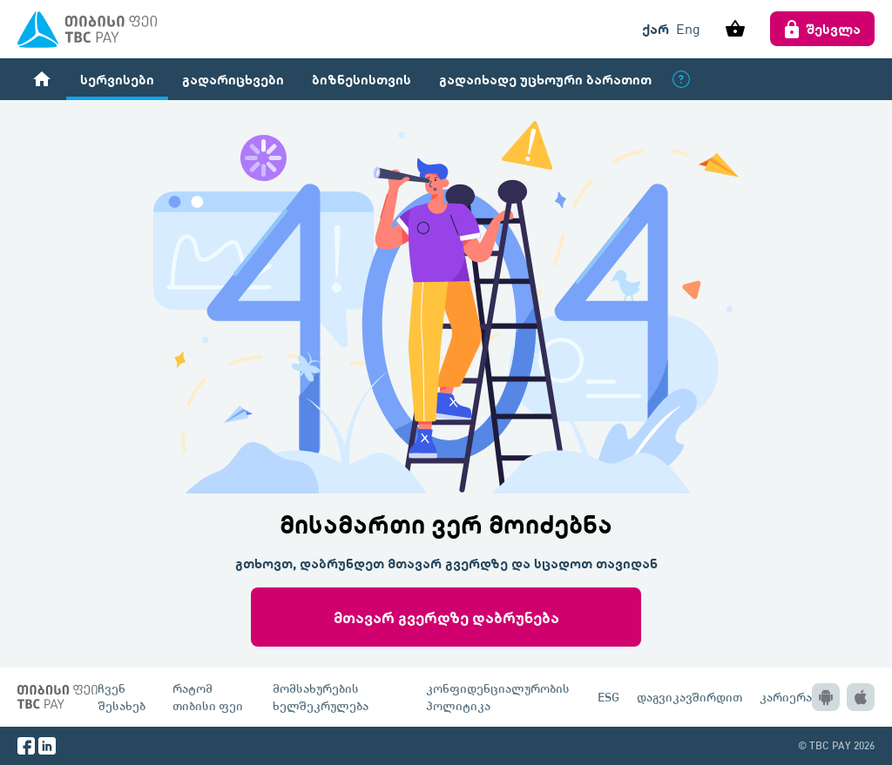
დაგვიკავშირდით (689, 696)
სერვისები (117, 79)
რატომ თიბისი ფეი (207, 697)
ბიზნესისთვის (361, 79)
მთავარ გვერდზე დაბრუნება (446, 617)
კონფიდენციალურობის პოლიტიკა (498, 697)
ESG (608, 696)
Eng (688, 28)
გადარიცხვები (233, 79)
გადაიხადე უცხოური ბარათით (545, 79)
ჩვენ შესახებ (121, 697)
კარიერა (786, 696)
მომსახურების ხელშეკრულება (320, 697)
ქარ (655, 28)
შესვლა (822, 28)
